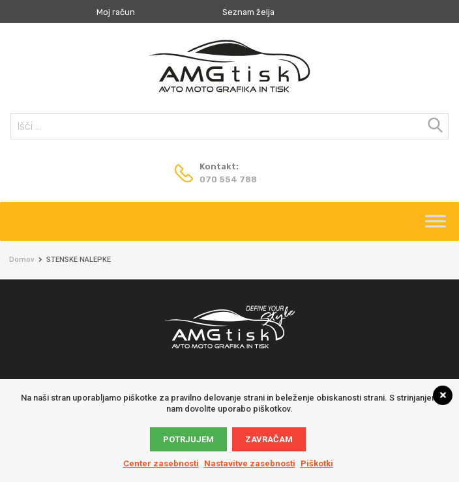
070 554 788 (228, 179)
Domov (22, 259)
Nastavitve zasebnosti (249, 463)
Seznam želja (248, 12)
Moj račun (115, 12)
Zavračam (269, 439)
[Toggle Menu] (435, 225)
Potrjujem (188, 439)
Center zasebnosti (161, 463)
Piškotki (317, 463)
